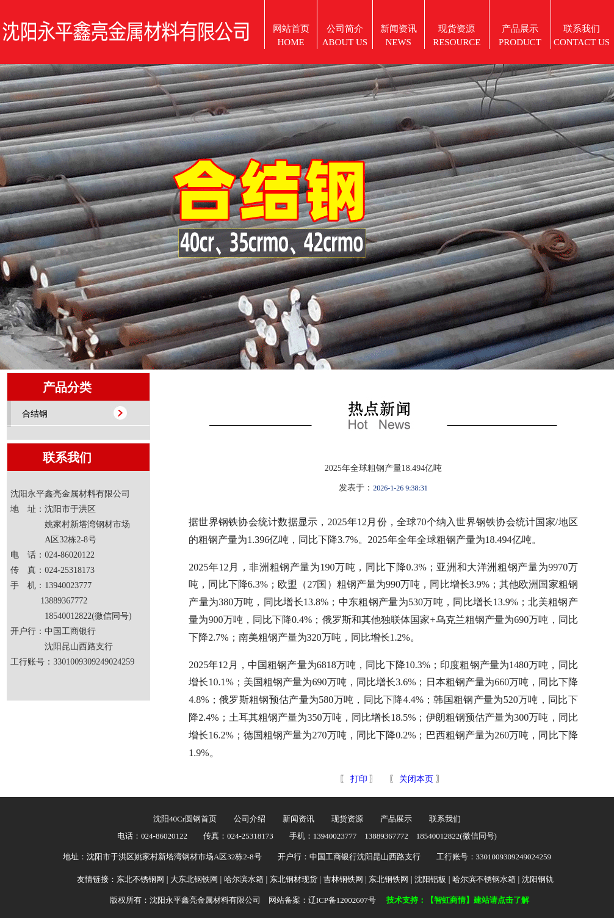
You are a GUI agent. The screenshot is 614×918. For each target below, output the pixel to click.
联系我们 (445, 818)
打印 (357, 779)
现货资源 (347, 818)
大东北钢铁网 (194, 879)
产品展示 (396, 818)
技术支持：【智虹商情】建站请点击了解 (457, 900)
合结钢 (35, 413)
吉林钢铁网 (343, 879)
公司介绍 (249, 818)
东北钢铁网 (388, 879)
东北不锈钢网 (140, 879)
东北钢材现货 (293, 879)
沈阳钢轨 (538, 879)
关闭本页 (416, 779)
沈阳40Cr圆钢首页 (185, 818)
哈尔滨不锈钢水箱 (484, 879)
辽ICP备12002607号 (342, 900)
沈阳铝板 (430, 879)
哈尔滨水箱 (244, 879)
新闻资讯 (298, 818)
